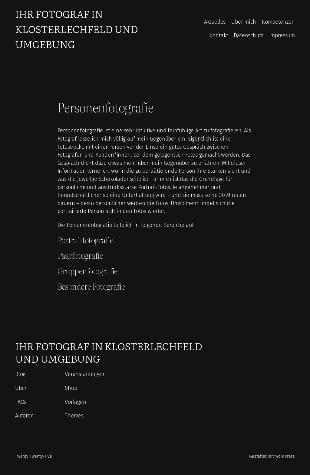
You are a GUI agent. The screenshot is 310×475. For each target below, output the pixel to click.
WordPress (285, 456)
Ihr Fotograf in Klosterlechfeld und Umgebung (76, 28)
